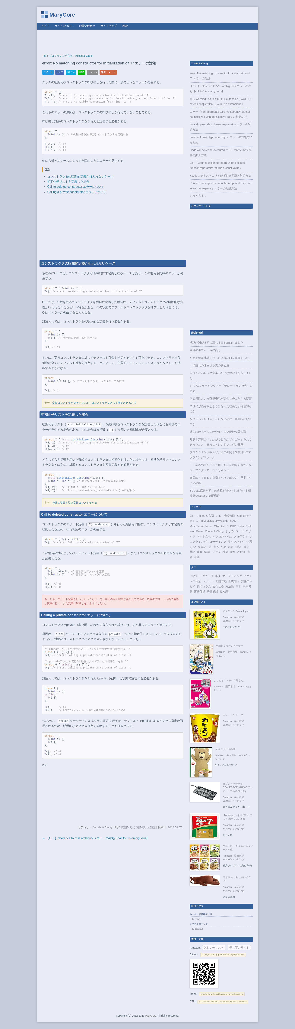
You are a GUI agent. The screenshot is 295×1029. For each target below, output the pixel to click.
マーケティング (232, 576)
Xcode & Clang (102, 827)
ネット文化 (204, 536)
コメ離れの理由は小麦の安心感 (209, 365)
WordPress (196, 531)
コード (239, 531)
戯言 (231, 546)
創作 (216, 546)
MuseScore (197, 526)
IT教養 (194, 576)
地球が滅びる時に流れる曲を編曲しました (216, 342)
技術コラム (204, 586)
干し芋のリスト (239, 947)
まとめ (229, 531)
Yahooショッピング (233, 620)
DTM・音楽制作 (225, 515)
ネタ (218, 576)
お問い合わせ (87, 25)
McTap (196, 919)
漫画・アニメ (212, 552)
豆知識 (151, 827)
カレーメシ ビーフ (233, 715)
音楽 (197, 557)
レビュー (208, 581)
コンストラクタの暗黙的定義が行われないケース (80, 176)
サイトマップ (108, 25)
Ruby (240, 526)
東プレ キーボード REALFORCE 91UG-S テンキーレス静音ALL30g (238, 787)
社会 (225, 552)
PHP (233, 526)
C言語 (210, 515)
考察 (233, 552)
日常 (238, 586)
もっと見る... (198, 195)
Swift (249, 526)
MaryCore (62, 14)
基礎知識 (233, 581)
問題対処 (127, 827)
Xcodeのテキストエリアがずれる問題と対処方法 (220, 175)
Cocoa (201, 515)
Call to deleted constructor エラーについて (75, 186)
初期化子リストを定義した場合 (68, 181)
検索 (125, 25)
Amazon (227, 617)
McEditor (197, 928)
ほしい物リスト (214, 947)
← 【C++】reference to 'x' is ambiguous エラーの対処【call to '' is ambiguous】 (95, 838)
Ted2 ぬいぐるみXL (225, 749)
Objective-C (221, 526)
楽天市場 (239, 617)
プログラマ (240, 536)
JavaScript (221, 520)
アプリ (45, 25)
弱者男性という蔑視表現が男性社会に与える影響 (221, 398)
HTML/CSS (207, 520)
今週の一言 (205, 546)
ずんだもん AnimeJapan (236, 611)
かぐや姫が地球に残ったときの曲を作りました (219, 357)
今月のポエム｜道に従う (205, 350)
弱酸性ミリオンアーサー (229, 645)
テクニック (206, 576)
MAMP (234, 520)
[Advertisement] (147, 41)
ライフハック (236, 541)
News (208, 526)
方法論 (229, 586)
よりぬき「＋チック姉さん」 (230, 680)
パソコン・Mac (222, 536)
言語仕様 (199, 591)
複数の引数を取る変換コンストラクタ (74, 502)
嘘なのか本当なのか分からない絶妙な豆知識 (218, 431)
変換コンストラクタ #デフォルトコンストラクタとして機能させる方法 (94, 403)
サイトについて (64, 25)
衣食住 (241, 552)
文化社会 (218, 586)
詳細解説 (140, 827)
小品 (223, 546)
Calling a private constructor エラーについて (76, 192)
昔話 (192, 552)
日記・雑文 (242, 546)
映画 (199, 552)
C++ (192, 515)
